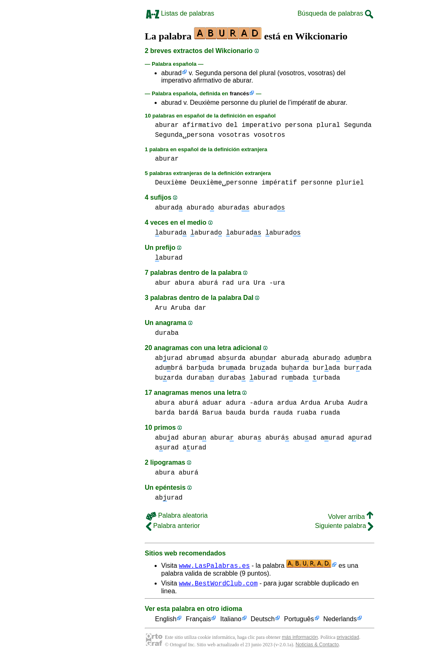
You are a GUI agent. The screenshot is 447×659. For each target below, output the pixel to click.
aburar (167, 125)
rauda (283, 412)
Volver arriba (350, 516)
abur (163, 283)
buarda (294, 368)
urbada (326, 377)
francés (239, 93)
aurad (332, 437)
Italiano (231, 620)
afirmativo (202, 125)
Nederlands (340, 620)
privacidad (348, 638)
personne (317, 182)
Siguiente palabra (344, 525)
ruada (330, 412)
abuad (167, 437)
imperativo (261, 125)
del (232, 125)
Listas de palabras (180, 13)
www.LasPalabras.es (214, 565)
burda (259, 412)
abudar (263, 358)
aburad (171, 72)
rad (228, 283)
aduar (212, 403)
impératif (279, 182)
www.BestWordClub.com (218, 584)
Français (198, 620)
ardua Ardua (299, 403)
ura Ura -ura (261, 283)
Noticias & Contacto (317, 646)
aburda (232, 358)
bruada (232, 368)
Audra (358, 403)
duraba (167, 333)
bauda (236, 412)
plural (328, 125)
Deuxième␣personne (224, 182)
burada (326, 368)
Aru (161, 308)
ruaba (307, 412)
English (165, 620)
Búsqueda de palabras (335, 13)
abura (194, 437)
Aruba (180, 308)
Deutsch (263, 620)
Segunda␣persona (184, 135)
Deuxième (171, 182)
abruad (200, 358)
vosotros (269, 135)
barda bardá (176, 412)
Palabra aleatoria (177, 515)
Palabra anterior (173, 525)
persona (298, 125)
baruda (200, 368)
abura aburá (196, 283)
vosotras (234, 135)
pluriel (350, 182)
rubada (294, 377)
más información (300, 638)
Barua (212, 412)
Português (299, 620)
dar (200, 308)
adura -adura (249, 403)
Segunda (358, 125)
